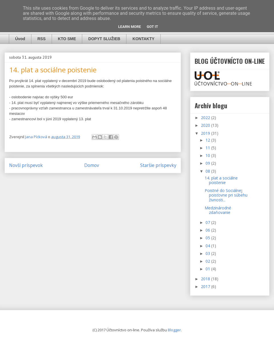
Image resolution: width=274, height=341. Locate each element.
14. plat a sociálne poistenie (221, 180)
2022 (206, 117)
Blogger (174, 329)
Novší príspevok (26, 165)
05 (208, 237)
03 (208, 253)
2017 (206, 286)
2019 (206, 133)
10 (208, 155)
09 (208, 163)
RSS (41, 38)
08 (208, 171)
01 (208, 268)
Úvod (20, 38)
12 (208, 140)
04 (208, 245)
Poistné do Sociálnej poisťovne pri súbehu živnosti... (226, 195)
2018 (206, 278)
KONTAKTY (143, 38)
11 (208, 147)
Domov (91, 165)
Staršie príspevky (158, 165)
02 (208, 261)
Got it (152, 26)
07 (208, 222)
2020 (206, 125)
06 (208, 230)
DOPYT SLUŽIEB (104, 38)
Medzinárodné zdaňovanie (218, 210)
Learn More (129, 26)
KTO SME (67, 38)
